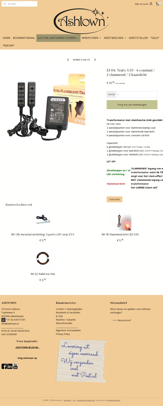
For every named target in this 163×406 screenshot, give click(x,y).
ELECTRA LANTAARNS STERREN (58, 38)
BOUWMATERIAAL (24, 38)
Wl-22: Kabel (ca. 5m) (43, 273)
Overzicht (114, 199)
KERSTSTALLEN (138, 38)
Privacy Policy (63, 333)
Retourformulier (64, 323)
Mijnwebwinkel (113, 400)
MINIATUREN (91, 38)
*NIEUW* (8, 45)
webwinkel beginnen (86, 400)
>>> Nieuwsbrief (122, 320)
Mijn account (144, 4)
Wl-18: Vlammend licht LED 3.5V (120, 234)
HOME (6, 38)
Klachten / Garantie (66, 319)
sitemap (67, 400)
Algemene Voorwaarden (68, 330)
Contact (60, 309)
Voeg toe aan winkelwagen (132, 104)
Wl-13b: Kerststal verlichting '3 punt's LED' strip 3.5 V (42, 234)
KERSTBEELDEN (115, 38)
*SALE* (154, 38)
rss (74, 400)
